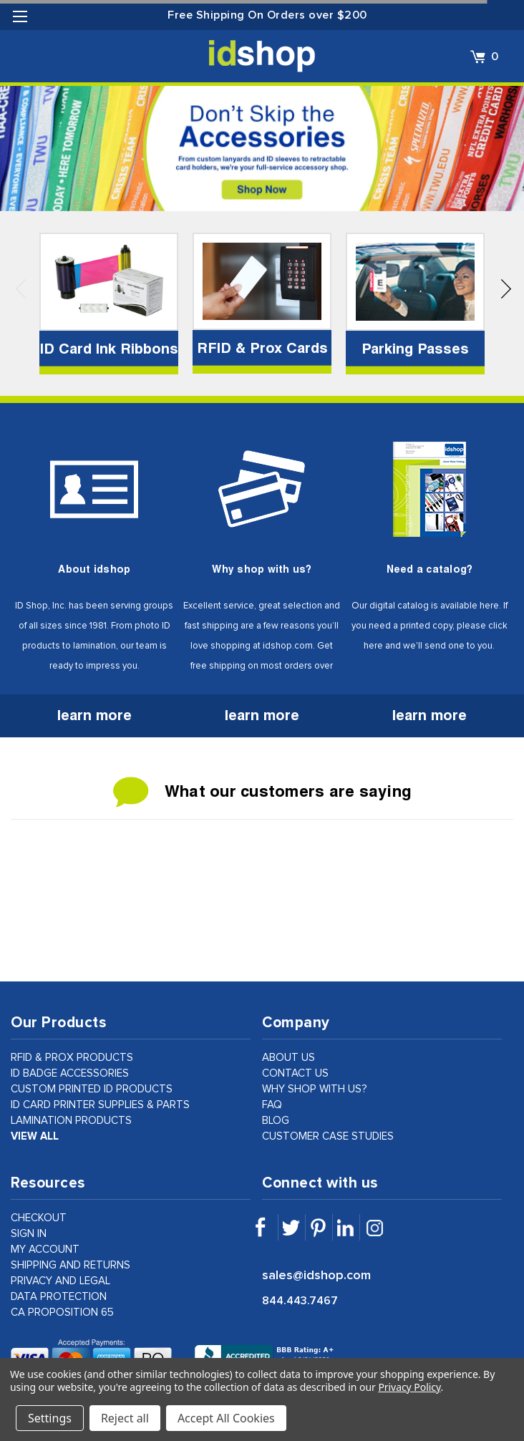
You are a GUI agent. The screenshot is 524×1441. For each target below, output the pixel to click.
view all (35, 1136)
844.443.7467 (300, 1300)
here (489, 606)
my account (45, 1249)
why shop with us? (314, 1089)
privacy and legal (60, 1281)
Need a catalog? (430, 569)
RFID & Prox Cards (262, 347)
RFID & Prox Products (72, 1057)
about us (288, 1057)
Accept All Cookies (226, 1418)
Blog (275, 1120)
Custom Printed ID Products (92, 1089)
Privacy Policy (409, 1387)
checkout (39, 1218)
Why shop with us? (261, 569)
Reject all (125, 1418)
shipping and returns (70, 1265)
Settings (50, 1418)
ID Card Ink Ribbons (109, 348)
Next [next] (506, 294)
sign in (29, 1233)
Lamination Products (71, 1120)
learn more (94, 715)
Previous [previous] (20, 294)
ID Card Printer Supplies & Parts (100, 1105)
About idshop (94, 569)
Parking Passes (415, 348)
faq (272, 1105)
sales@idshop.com (316, 1275)
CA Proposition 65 (62, 1312)
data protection (59, 1296)
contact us (295, 1073)
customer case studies (328, 1136)
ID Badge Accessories (70, 1073)
